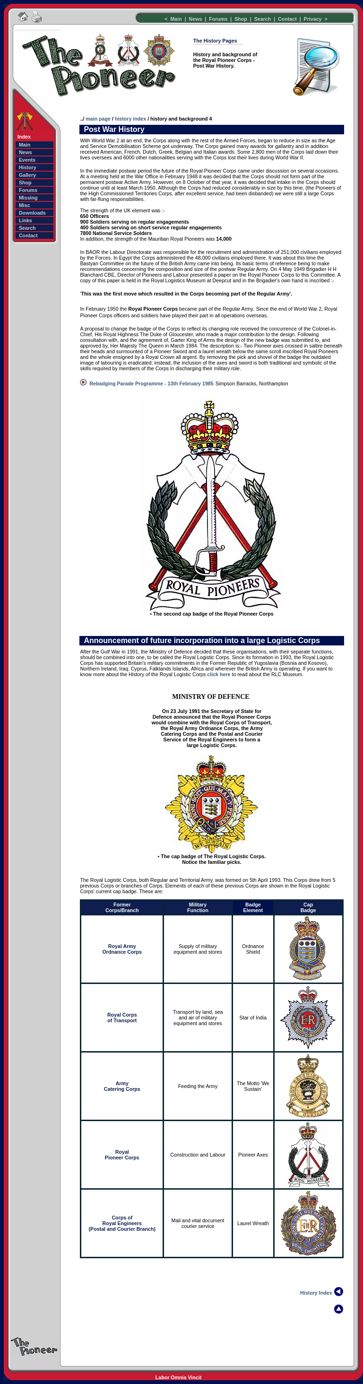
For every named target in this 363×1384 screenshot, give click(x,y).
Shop (240, 19)
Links (25, 220)
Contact (287, 19)
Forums (217, 19)
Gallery (27, 175)
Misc (24, 205)
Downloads (32, 213)
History (27, 167)
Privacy (312, 19)
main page (98, 119)
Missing (28, 197)
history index (130, 119)
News (196, 19)
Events (27, 160)
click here (218, 674)
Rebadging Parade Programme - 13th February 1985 (151, 383)
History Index (316, 1293)
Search (263, 19)
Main (176, 19)
